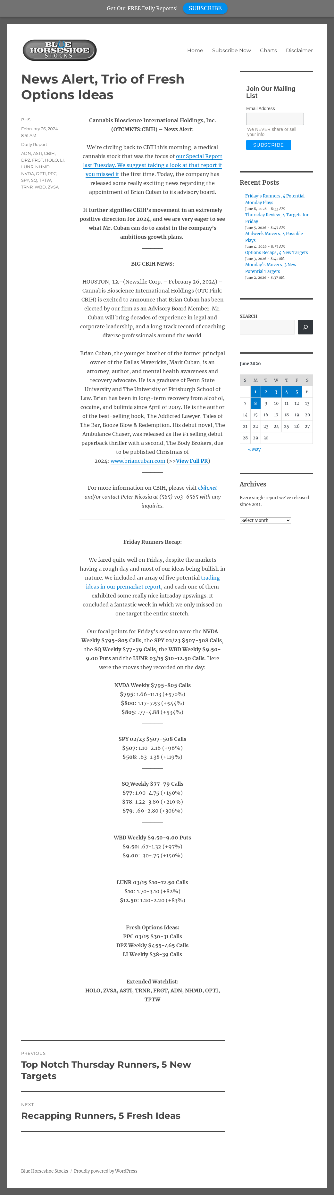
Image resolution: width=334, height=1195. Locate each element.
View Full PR (192, 461)
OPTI (41, 173)
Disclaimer (299, 50)
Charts (268, 50)
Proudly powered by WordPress (106, 1171)
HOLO (51, 160)
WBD (40, 186)
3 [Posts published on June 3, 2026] (276, 392)
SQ (34, 180)
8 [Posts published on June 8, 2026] (255, 403)
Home (195, 50)
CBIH (49, 153)
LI (62, 160)
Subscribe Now (231, 50)
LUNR (27, 166)
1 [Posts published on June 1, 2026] (255, 392)
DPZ (25, 160)
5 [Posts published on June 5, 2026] (297, 392)
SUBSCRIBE (205, 8)
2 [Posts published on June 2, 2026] (266, 392)
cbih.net (207, 488)
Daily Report (34, 144)
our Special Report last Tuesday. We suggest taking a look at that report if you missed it (152, 165)
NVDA (27, 173)
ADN (26, 153)
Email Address (260, 108)
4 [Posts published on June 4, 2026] (286, 392)
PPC (52, 173)
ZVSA (53, 186)
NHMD (42, 166)
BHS (25, 119)
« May (254, 449)
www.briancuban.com (138, 461)
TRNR (27, 186)
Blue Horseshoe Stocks (44, 1171)
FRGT (37, 160)
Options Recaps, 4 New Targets (276, 252)
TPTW (45, 180)
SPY (25, 180)
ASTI (37, 153)
